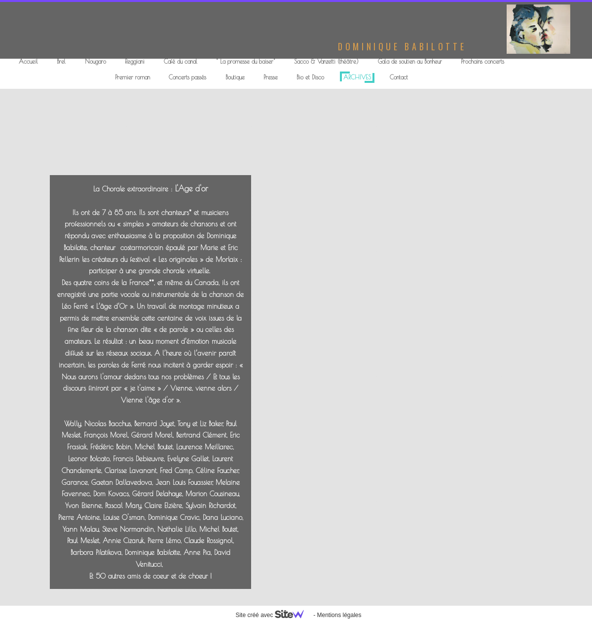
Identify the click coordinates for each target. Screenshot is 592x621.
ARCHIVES (357, 76)
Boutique (235, 76)
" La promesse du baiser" (245, 61)
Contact (399, 76)
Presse (270, 76)
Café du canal (180, 61)
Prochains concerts (482, 61)
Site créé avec (273, 615)
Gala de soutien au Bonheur (410, 61)
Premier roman (132, 76)
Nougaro (95, 61)
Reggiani (135, 61)
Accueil (28, 61)
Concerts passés (187, 76)
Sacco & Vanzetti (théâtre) (326, 61)
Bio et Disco (310, 76)
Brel (61, 61)
